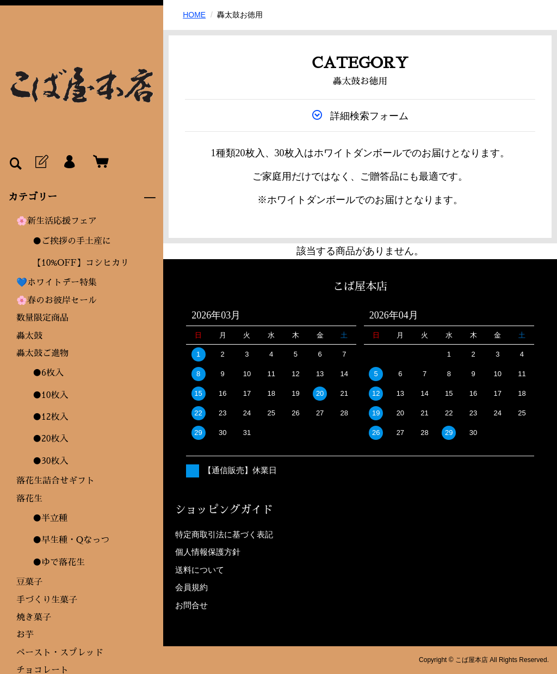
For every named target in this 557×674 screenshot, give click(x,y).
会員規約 (191, 587)
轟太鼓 (29, 336)
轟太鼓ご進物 (42, 353)
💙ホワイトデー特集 (56, 282)
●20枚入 (51, 438)
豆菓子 (29, 582)
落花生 (29, 498)
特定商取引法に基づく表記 (224, 534)
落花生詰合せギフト (55, 480)
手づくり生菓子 (46, 600)
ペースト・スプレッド (59, 652)
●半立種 (50, 518)
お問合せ (191, 605)
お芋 (25, 634)
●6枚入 (48, 373)
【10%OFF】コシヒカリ (81, 263)
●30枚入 (51, 461)
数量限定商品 (42, 318)
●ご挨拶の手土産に (72, 241)
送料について (199, 569)
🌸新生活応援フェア (56, 221)
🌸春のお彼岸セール (56, 300)
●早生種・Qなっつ (71, 540)
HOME (194, 14)
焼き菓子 (33, 617)
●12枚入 (51, 417)
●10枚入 (51, 395)
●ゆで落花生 (59, 562)
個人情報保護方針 (207, 551)
